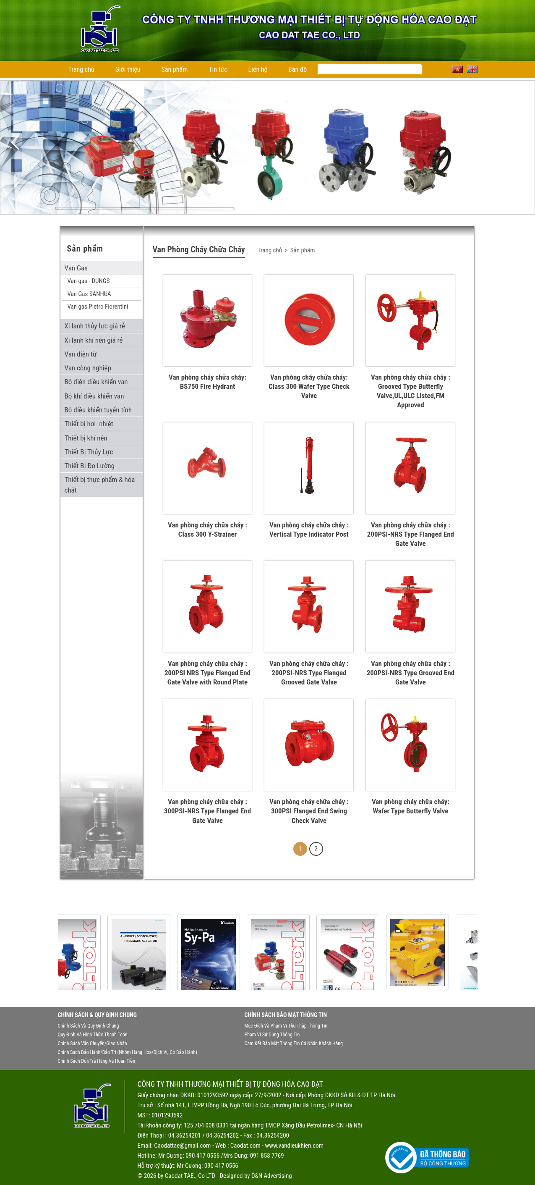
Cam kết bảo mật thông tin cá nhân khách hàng (294, 1043)
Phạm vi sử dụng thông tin (272, 1035)
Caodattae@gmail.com (182, 1145)
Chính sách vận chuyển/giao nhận (92, 1043)
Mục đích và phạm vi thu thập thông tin (286, 1026)
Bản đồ (297, 69)
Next (520, 142)
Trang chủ (81, 69)
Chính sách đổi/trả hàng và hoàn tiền (96, 1061)
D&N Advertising (271, 1176)
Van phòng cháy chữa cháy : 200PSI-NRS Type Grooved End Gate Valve (411, 672)
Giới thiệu (128, 69)
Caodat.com (245, 1145)
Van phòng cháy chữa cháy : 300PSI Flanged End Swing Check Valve (309, 810)
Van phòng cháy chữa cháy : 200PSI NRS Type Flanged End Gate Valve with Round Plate (207, 672)
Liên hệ (257, 69)
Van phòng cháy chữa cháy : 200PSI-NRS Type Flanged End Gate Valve (410, 534)
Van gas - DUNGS (89, 281)
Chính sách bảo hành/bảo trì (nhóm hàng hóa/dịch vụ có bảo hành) (127, 1052)
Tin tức (218, 69)
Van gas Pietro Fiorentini (98, 306)
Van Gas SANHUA (89, 294)
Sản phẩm (175, 69)
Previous (15, 142)
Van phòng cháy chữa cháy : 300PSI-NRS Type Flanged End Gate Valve (207, 810)
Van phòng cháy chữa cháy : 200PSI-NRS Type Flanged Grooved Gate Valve (309, 672)
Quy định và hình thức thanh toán (93, 1035)
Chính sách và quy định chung (88, 1026)
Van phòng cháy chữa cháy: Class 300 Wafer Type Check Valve (309, 386)
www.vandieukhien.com (294, 1145)
